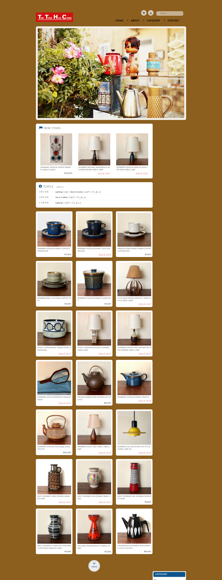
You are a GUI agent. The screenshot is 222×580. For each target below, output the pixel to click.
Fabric (161, 180)
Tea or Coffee (165, 139)
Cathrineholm (165, 203)
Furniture (163, 162)
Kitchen (162, 144)
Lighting (162, 156)
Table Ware (164, 127)
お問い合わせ (164, 241)
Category (153, 15)
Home (119, 15)
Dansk (161, 197)
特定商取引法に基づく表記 (170, 253)
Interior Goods (165, 150)
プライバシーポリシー (168, 247)
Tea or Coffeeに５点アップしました (70, 191)
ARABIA (162, 186)
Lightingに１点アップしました (68, 197)
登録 (170, 284)
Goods (161, 174)
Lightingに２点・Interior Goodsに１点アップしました (78, 186)
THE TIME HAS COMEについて (171, 234)
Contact (173, 15)
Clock (161, 168)
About (135, 15)
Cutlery (162, 133)
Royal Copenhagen (167, 192)
